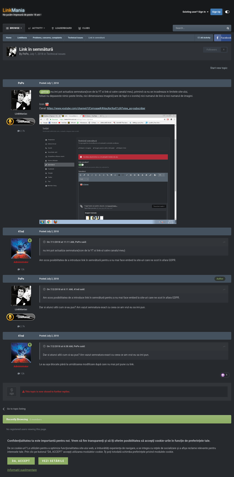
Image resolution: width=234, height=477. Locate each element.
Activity (37, 28)
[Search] (190, 28)
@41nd (44, 91)
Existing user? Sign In (196, 12)
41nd (21, 231)
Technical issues (56, 53)
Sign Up (216, 11)
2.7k (21, 131)
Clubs (86, 28)
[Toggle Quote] (44, 241)
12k (21, 269)
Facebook (226, 37)
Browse (14, 28)
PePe (26, 53)
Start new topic (218, 67)
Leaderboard (63, 28)
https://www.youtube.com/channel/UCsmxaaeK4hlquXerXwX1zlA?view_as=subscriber (96, 108)
